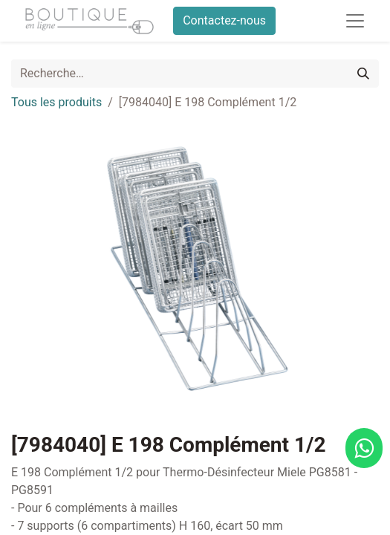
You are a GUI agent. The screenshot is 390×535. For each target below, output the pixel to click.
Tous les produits (56, 102)
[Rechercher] (363, 73)
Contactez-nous (224, 20)
